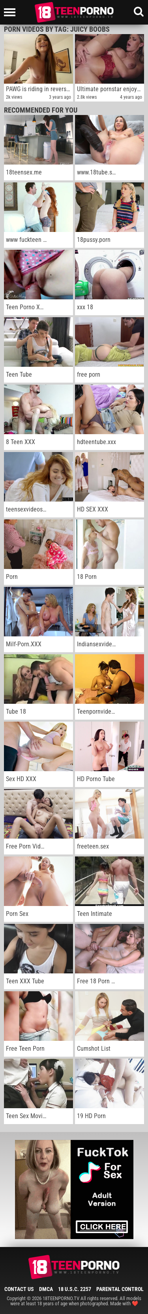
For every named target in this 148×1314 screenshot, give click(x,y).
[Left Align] (11, 12)
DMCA (46, 1289)
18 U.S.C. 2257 (74, 1289)
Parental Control (120, 1289)
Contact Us (19, 1289)
